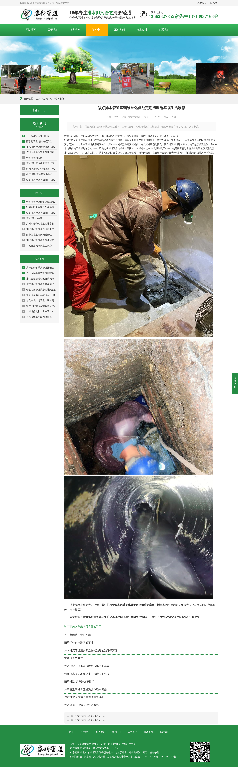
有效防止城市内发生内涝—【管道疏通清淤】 (39, 245)
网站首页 (30, 29)
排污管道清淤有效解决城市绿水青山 (39, 278)
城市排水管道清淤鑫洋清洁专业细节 (39, 284)
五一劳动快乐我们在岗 (35, 136)
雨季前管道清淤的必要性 (37, 141)
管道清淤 (136, 752)
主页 (38, 98)
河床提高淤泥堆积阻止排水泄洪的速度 (39, 168)
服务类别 (75, 29)
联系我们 (214, 2)
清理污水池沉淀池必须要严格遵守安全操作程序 (39, 306)
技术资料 (141, 29)
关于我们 (201, 2)
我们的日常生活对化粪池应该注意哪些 (39, 207)
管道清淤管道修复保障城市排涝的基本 (39, 163)
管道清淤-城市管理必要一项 (38, 295)
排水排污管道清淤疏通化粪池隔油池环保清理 (39, 147)
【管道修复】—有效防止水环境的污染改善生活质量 (39, 311)
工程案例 (119, 29)
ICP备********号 (110, 748)
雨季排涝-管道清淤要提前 (37, 174)
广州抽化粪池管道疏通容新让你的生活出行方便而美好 (39, 152)
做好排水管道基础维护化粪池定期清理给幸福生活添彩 (39, 179)
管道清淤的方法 (32, 157)
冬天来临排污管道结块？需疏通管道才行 (39, 300)
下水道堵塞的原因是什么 (37, 317)
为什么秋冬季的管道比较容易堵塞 (39, 267)
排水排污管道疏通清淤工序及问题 (39, 229)
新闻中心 (97, 29)
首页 (71, 731)
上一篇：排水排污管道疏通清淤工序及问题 (86, 716)
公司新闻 (59, 98)
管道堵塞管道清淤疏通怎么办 (39, 289)
